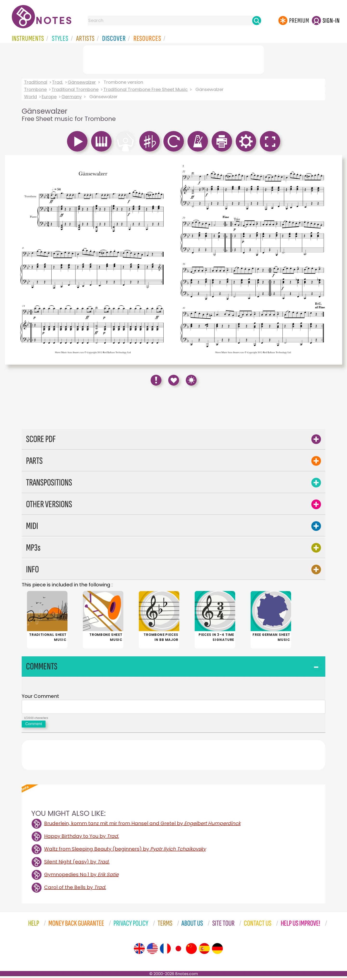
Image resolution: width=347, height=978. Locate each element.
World (30, 97)
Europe (49, 97)
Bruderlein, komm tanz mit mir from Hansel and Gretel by (142, 825)
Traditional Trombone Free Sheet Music (145, 89)
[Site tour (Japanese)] (178, 950)
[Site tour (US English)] (152, 950)
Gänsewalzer (82, 82)
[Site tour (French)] (165, 950)
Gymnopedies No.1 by (81, 876)
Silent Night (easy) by (76, 863)
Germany (71, 97)
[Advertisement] (173, 58)
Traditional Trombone (75, 89)
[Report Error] (156, 380)
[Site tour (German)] (217, 950)
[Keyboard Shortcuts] (191, 380)
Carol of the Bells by (75, 889)
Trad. (57, 82)
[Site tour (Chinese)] (191, 950)
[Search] (256, 20)
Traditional (35, 82)
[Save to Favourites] (173, 380)
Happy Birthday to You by (81, 838)
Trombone (35, 89)
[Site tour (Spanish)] (204, 950)
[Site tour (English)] (139, 950)
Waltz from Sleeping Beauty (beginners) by (125, 850)
